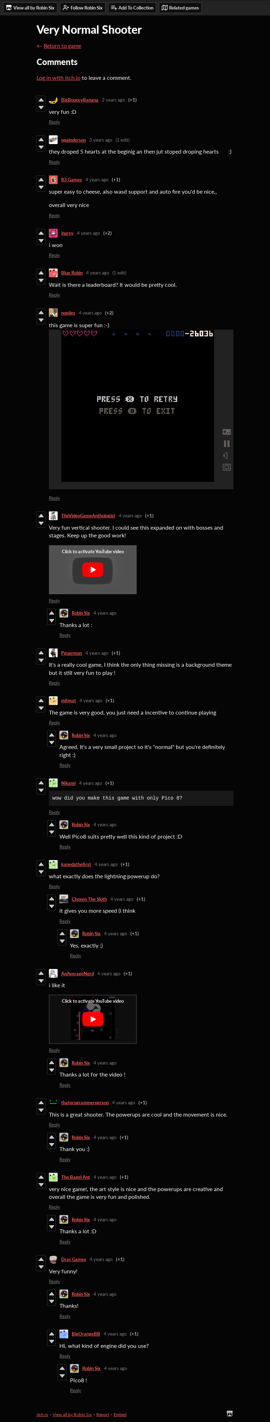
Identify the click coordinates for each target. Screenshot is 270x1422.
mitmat (68, 700)
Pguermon (71, 653)
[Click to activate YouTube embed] (93, 569)
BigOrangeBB (86, 1334)
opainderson (73, 140)
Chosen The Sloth (89, 899)
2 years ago (113, 100)
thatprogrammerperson (85, 1102)
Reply (54, 122)
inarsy (67, 233)
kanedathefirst (76, 864)
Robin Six (81, 613)
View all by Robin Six (72, 1414)
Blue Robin (72, 273)
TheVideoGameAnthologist (88, 515)
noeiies (68, 313)
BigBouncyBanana (79, 100)
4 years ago (96, 179)
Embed (120, 1414)
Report (102, 1414)
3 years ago (100, 140)
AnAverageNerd (77, 973)
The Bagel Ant (75, 1177)
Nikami (68, 783)
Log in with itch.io (59, 77)
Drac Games (73, 1259)
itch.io (42, 1414)
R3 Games (71, 179)
